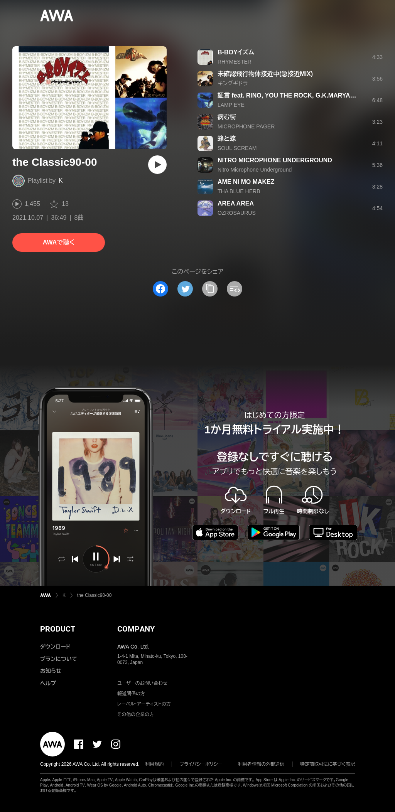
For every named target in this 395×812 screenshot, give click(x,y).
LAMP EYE (231, 105)
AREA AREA (236, 203)
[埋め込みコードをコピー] (234, 288)
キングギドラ (233, 83)
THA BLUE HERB (239, 191)
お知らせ (50, 671)
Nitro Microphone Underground (255, 170)
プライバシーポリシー (201, 764)
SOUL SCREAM (237, 148)
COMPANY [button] (136, 628)
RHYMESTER (235, 62)
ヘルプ (48, 683)
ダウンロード (55, 647)
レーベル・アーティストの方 (144, 704)
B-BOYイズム (236, 52)
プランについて (58, 659)
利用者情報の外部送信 (261, 764)
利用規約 (154, 764)
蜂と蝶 (227, 138)
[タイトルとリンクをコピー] (210, 288)
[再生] (157, 164)
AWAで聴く (58, 242)
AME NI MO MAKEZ (246, 182)
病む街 (227, 117)
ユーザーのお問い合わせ (142, 683)
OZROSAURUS (237, 213)
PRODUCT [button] (57, 628)
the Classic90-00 (94, 595)
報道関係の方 (131, 693)
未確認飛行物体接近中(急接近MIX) (265, 74)
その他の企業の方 (135, 714)
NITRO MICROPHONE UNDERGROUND (275, 160)
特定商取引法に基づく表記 (327, 764)
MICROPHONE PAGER (246, 126)
